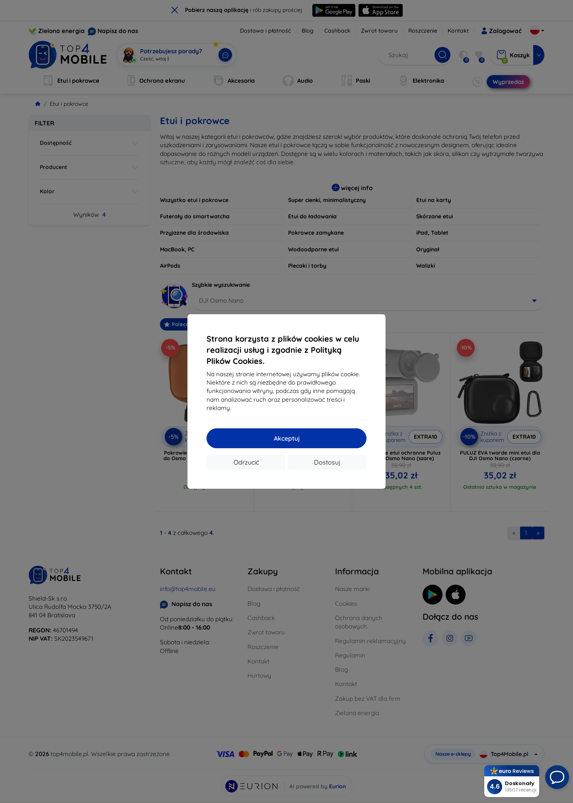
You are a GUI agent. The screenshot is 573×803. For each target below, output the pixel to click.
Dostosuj (327, 462)
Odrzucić (246, 462)
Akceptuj (287, 438)
